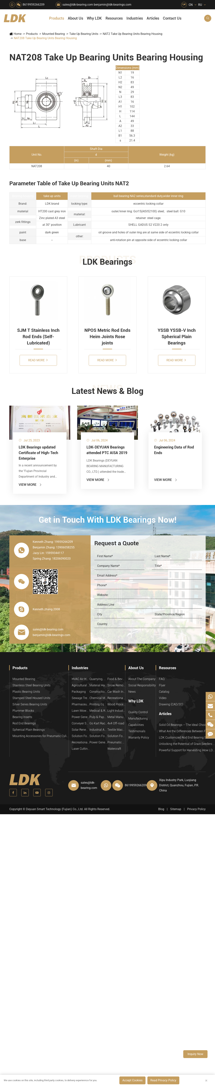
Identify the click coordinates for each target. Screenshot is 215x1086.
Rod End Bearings (24, 723)
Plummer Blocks (23, 710)
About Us (75, 18)
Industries (134, 18)
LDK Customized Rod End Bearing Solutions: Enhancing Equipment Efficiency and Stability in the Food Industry (187, 737)
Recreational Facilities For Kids (116, 698)
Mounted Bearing (53, 34)
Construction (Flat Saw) (98, 691)
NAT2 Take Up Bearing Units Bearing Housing (132, 34)
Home (17, 34)
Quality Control (138, 712)
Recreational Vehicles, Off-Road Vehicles (80, 742)
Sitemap (175, 809)
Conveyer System (80, 723)
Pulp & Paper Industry (98, 717)
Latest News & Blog (107, 391)
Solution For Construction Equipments (116, 736)
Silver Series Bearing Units (30, 704)
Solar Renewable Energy (80, 729)
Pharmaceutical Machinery (80, 704)
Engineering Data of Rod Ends (174, 450)
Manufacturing (138, 718)
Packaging (79, 691)
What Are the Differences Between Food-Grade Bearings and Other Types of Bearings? (187, 731)
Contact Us (172, 18)
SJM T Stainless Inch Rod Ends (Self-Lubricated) (38, 337)
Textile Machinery (116, 729)
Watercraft (114, 748)
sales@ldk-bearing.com (77, 4)
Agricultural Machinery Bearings (80, 685)
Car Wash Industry (116, 691)
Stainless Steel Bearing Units (31, 685)
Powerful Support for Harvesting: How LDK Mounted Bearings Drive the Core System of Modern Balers (187, 750)
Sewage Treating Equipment (80, 698)
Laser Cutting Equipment (80, 748)
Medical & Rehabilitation (98, 710)
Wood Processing (116, 704)
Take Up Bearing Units (83, 34)
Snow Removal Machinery (116, 685)
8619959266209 (33, 4)
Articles (153, 18)
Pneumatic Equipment (116, 742)
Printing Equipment (98, 704)
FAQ (162, 679)
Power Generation (98, 742)
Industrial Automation (98, 729)
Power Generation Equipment (80, 717)
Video (162, 698)
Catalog (164, 691)
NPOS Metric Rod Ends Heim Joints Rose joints (107, 337)
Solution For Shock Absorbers (98, 736)
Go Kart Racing (98, 723)
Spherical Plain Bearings (29, 729)
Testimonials (136, 731)
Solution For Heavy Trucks (80, 736)
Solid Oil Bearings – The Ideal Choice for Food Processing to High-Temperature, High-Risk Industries (187, 725)
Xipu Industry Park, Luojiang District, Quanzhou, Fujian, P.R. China (179, 785)
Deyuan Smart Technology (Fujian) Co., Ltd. (54, 809)
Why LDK (94, 18)
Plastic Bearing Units (26, 691)
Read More (38, 360)
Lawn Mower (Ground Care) (80, 710)
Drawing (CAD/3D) (171, 704)
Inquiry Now (195, 1054)
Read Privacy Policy (163, 1080)
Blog (161, 809)
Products (56, 18)
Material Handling (98, 685)
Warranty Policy (138, 737)
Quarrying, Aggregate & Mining (98, 679)
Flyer (162, 685)
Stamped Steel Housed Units (31, 698)
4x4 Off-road (115, 723)
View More (30, 485)
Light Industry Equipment (116, 710)
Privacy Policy (196, 809)
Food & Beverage (116, 679)
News (132, 691)
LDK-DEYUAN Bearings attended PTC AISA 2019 (106, 450)
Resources (114, 18)
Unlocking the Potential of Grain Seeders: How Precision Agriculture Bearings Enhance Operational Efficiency (187, 744)
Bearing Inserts (22, 717)
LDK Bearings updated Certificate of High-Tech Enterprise (38, 453)
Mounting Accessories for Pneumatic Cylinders (41, 736)
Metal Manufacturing (116, 717)
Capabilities (136, 725)
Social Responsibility (142, 685)
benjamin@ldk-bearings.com (112, 4)
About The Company (141, 679)
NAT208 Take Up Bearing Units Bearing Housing (45, 38)
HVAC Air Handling (80, 679)
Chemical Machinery (98, 698)
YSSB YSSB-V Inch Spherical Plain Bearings (177, 337)
